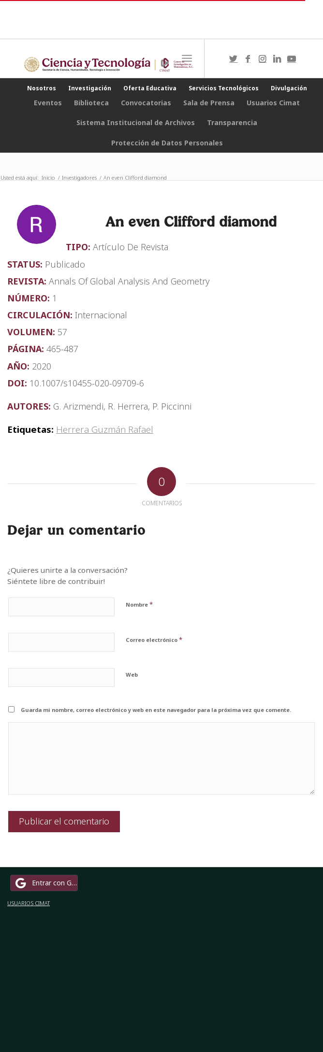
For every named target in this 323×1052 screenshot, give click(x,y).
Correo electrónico (154, 639)
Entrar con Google (45, 883)
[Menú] (187, 58)
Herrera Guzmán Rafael (104, 429)
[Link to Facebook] (248, 58)
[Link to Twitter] (233, 58)
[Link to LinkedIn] (277, 58)
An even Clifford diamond (191, 221)
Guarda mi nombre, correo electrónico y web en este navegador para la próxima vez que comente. (156, 709)
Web (132, 674)
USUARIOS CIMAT (28, 903)
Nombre (139, 604)
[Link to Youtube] (291, 58)
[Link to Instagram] (262, 58)
